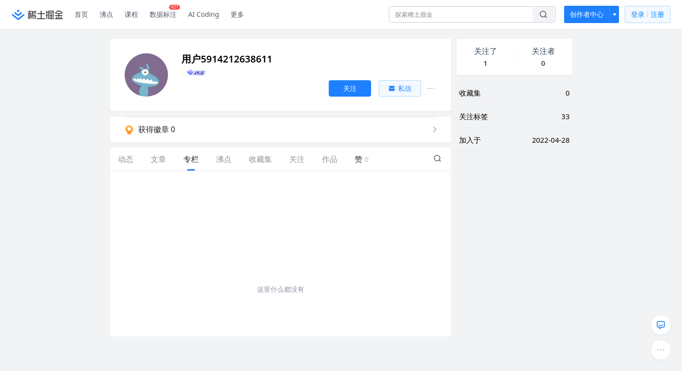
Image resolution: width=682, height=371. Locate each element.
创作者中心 (587, 14)
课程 (131, 14)
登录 (647, 14)
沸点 (106, 14)
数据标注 (165, 12)
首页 (81, 14)
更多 (237, 14)
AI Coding (203, 14)
